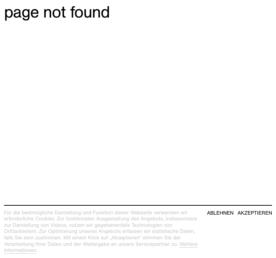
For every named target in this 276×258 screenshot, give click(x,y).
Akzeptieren (255, 213)
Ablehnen (220, 213)
